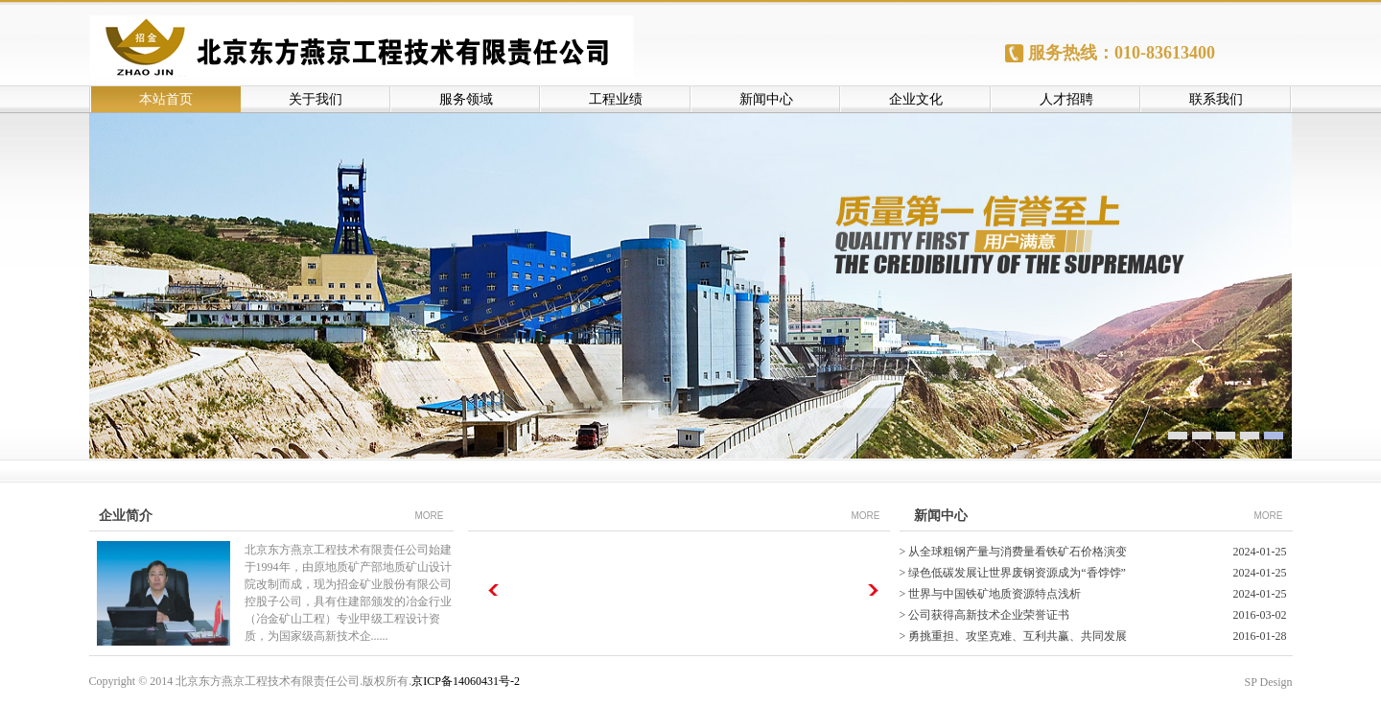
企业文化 (916, 99)
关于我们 (315, 99)
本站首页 (166, 99)
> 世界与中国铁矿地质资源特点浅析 (991, 594)
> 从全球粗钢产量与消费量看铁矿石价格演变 (1014, 551)
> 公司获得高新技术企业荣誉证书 (985, 615)
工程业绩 (616, 99)
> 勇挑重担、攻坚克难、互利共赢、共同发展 (1014, 636)
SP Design (1269, 682)
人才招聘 (1066, 99)
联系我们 (1216, 99)
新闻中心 (766, 99)
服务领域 (466, 99)
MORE (429, 515)
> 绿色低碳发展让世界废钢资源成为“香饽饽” (1013, 572)
